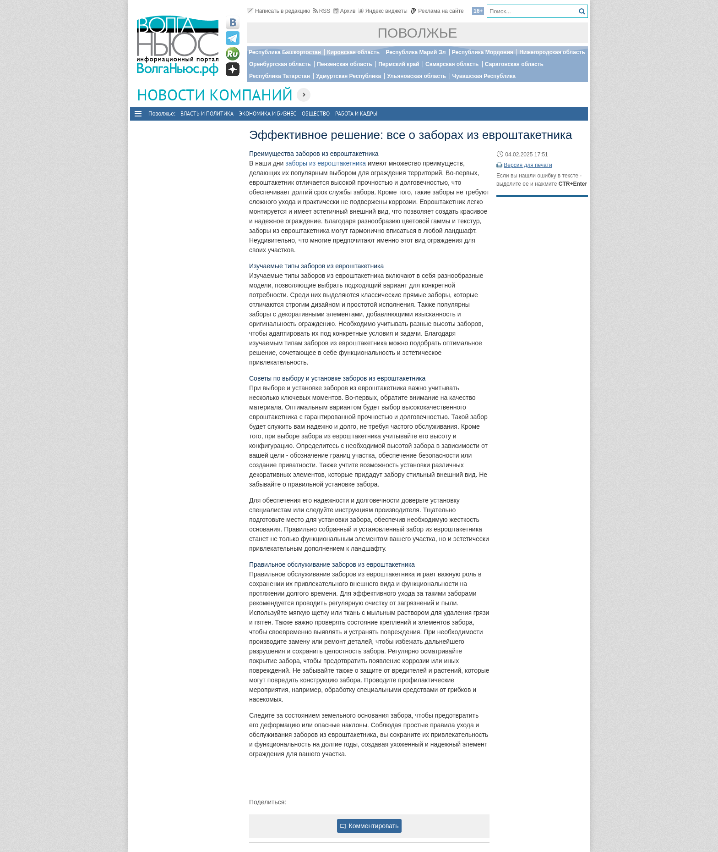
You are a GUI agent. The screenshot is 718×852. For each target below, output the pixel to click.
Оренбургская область (280, 64)
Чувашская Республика (484, 76)
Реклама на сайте (437, 11)
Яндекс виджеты (383, 11)
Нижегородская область (552, 52)
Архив (344, 11)
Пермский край (398, 64)
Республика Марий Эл (416, 52)
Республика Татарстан (279, 76)
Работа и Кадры (356, 113)
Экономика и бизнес (267, 113)
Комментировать (369, 826)
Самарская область (452, 64)
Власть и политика (207, 113)
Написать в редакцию (278, 11)
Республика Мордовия (482, 52)
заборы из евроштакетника (325, 163)
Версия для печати (528, 165)
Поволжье (417, 32)
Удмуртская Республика (348, 76)
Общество (316, 113)
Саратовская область (514, 64)
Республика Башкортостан (285, 52)
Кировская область (353, 52)
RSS (322, 11)
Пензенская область (344, 64)
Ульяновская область (416, 76)
